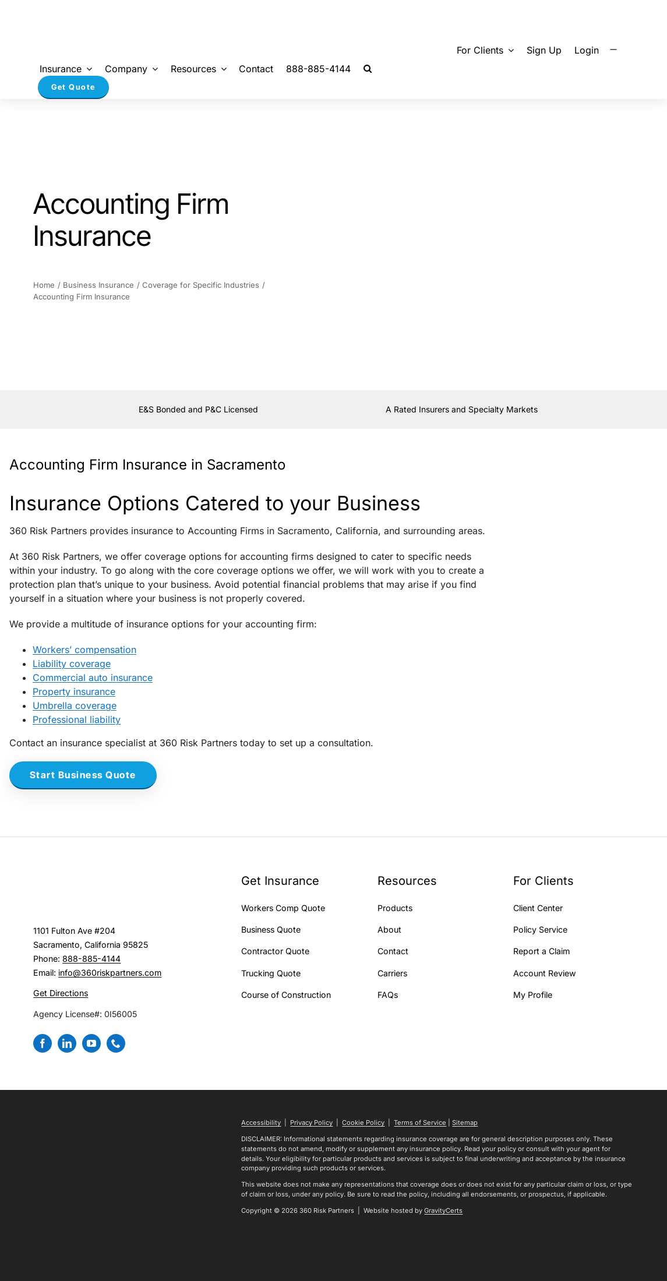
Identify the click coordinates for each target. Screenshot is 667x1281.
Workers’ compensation (84, 649)
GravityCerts (443, 1210)
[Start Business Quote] (83, 775)
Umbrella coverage (75, 705)
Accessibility (261, 1122)
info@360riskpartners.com (109, 972)
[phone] (116, 1043)
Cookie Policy (363, 1122)
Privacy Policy (311, 1122)
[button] (367, 68)
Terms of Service (420, 1122)
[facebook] (42, 1043)
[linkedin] (67, 1043)
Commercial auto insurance (93, 677)
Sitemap (465, 1122)
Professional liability (77, 719)
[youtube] (91, 1043)
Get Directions (60, 993)
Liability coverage (72, 663)
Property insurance (74, 691)
